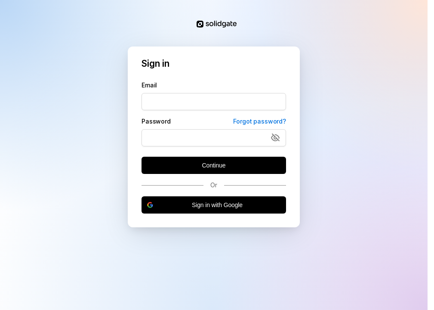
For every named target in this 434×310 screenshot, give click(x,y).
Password (156, 121)
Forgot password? (259, 121)
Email (149, 85)
